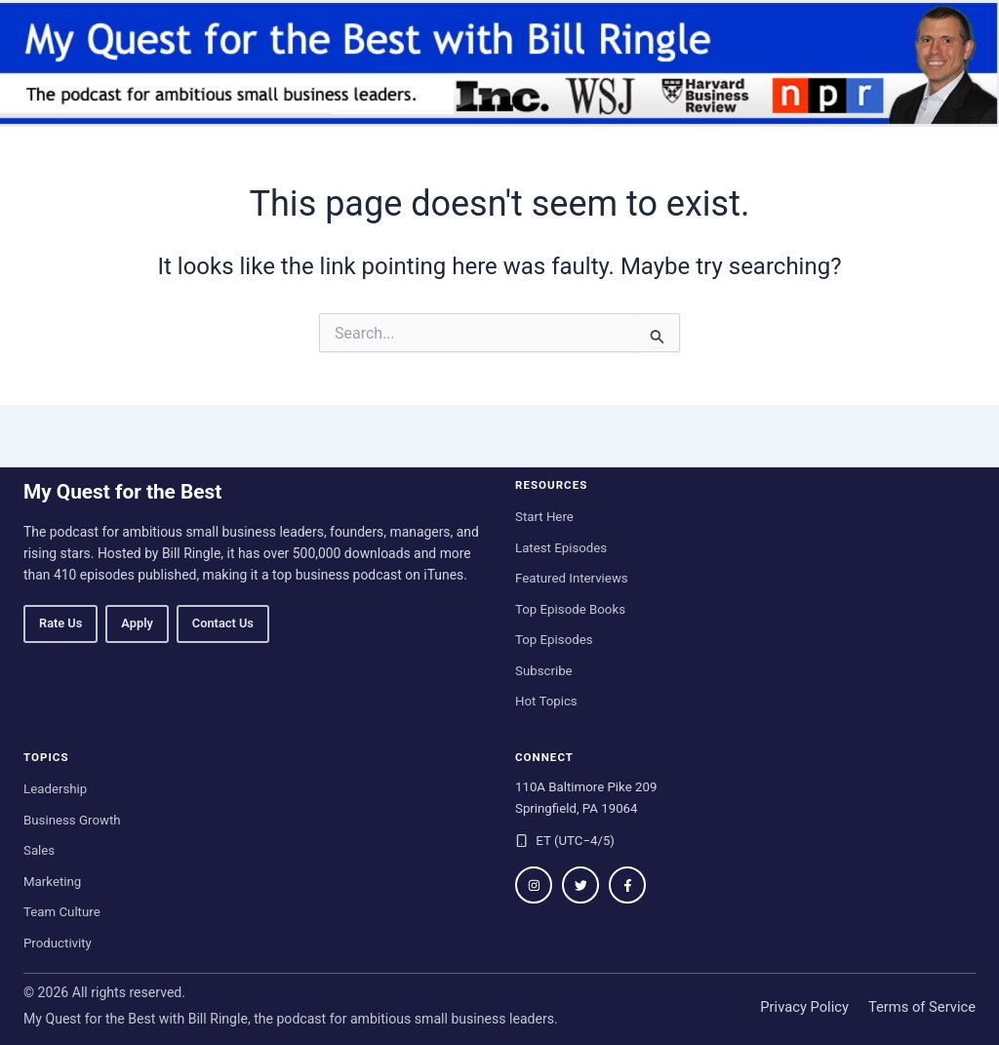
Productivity (57, 943)
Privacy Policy (804, 1007)
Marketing (52, 881)
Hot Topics (546, 701)
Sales (39, 850)
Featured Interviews (571, 578)
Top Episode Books (570, 609)
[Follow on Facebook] (627, 885)
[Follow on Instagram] (533, 885)
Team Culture (61, 911)
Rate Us (60, 623)
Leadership (55, 789)
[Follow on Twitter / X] (580, 885)
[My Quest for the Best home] (499, 63)
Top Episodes (554, 639)
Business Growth (72, 820)
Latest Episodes (561, 548)
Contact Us (223, 623)
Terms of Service (922, 1007)
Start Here (544, 516)
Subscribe (544, 670)
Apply (136, 623)
